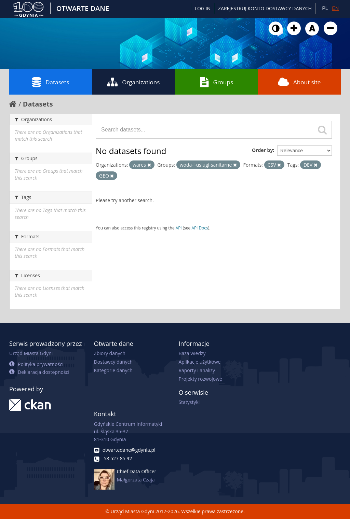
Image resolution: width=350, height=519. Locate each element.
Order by (262, 150)
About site (299, 82)
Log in (203, 8)
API (179, 227)
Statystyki (189, 402)
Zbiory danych (109, 353)
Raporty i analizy (196, 370)
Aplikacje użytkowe (199, 362)
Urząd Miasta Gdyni (31, 353)
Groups (216, 82)
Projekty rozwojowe (200, 379)
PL (325, 8)
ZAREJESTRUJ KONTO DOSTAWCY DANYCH (265, 8)
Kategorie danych (113, 370)
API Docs (199, 227)
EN (335, 8)
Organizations (133, 82)
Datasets (50, 82)
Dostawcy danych (113, 362)
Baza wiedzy (191, 353)
